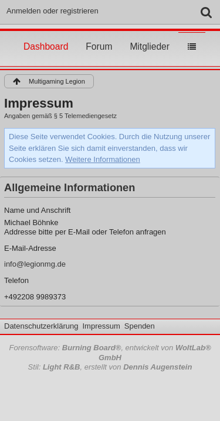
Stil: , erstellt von (110, 367)
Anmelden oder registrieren (52, 10)
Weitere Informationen (102, 159)
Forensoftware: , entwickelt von (110, 352)
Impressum (101, 326)
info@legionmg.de (35, 264)
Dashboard (46, 35)
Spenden (139, 326)
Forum (99, 35)
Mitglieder (149, 35)
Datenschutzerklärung (41, 326)
